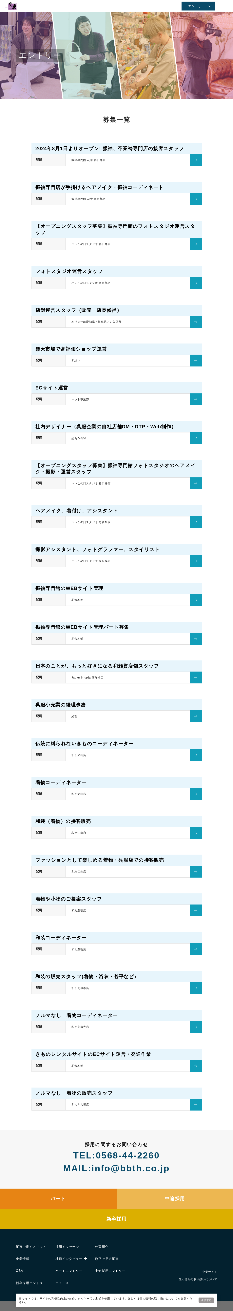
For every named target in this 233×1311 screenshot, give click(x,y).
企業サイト (209, 1271)
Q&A (19, 1270)
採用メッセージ (67, 1246)
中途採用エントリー (110, 1271)
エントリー (199, 6)
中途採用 (175, 1198)
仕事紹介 (101, 1246)
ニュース (62, 1283)
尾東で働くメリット (31, 1246)
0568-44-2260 (128, 1155)
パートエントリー (68, 1271)
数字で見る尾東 (107, 1258)
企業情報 (22, 1258)
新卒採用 (117, 1218)
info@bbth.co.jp (130, 1168)
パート (58, 1198)
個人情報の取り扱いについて (159, 1298)
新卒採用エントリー (31, 1283)
